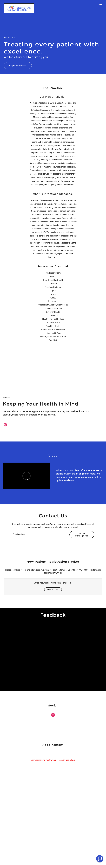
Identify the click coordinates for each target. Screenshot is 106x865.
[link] (19, 4)
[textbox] (39, 534)
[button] (100, 4)
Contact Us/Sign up (82, 534)
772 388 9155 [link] (10, 37)
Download (53, 590)
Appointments (18, 65)
